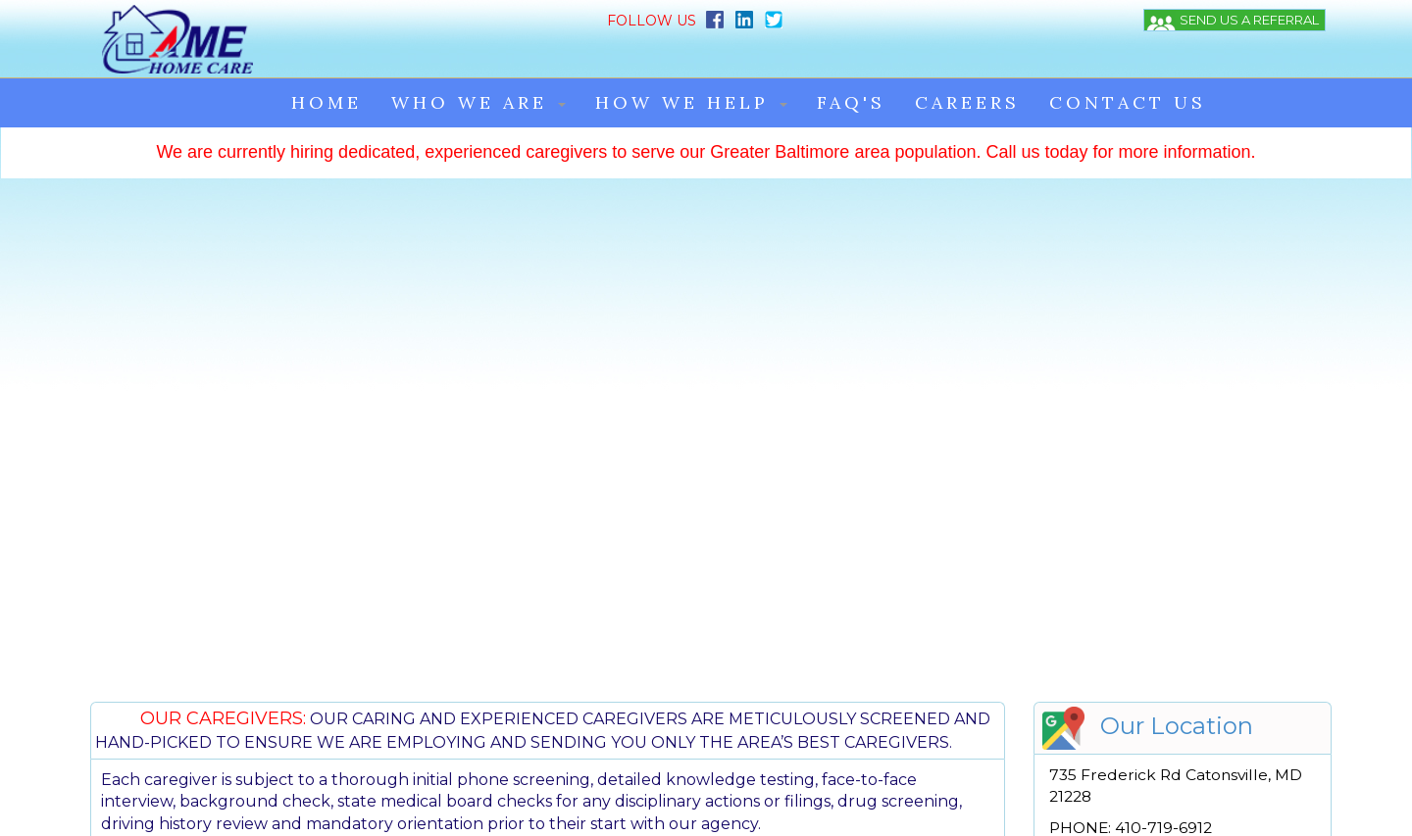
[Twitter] (595, 18)
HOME (326, 60)
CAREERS (967, 60)
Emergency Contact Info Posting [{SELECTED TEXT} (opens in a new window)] (1162, 636)
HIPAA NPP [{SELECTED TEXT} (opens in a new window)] (1093, 654)
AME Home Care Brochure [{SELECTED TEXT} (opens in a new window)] (1144, 618)
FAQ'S (851, 60)
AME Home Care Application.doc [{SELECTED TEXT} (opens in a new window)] (1164, 671)
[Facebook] (538, 18)
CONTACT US (1127, 60)
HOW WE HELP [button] (691, 60)
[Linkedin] (566, 18)
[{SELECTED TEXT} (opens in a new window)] (1145, 178)
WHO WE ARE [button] (478, 60)
